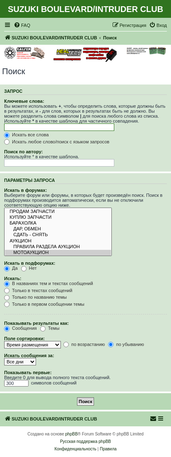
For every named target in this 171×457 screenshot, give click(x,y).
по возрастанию (84, 344)
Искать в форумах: (25, 190)
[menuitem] (22, 25)
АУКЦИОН (58, 241)
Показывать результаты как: (36, 323)
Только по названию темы (35, 297)
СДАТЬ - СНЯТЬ (58, 235)
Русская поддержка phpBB (85, 441)
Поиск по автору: (23, 151)
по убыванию (126, 344)
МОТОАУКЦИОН (58, 253)
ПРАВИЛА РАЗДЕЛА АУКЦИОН (58, 247)
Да (11, 268)
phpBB (71, 434)
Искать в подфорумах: (29, 263)
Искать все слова (26, 134)
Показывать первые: (28, 372)
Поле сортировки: (24, 338)
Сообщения (20, 328)
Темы (50, 328)
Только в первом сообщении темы (44, 304)
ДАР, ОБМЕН (58, 229)
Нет (29, 268)
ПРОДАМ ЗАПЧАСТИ (58, 212)
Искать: (12, 278)
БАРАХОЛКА (58, 223)
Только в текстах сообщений (38, 290)
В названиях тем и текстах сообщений (48, 283)
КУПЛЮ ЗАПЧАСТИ (58, 217)
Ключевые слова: (24, 101)
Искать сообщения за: (29, 355)
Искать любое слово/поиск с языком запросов (56, 141)
